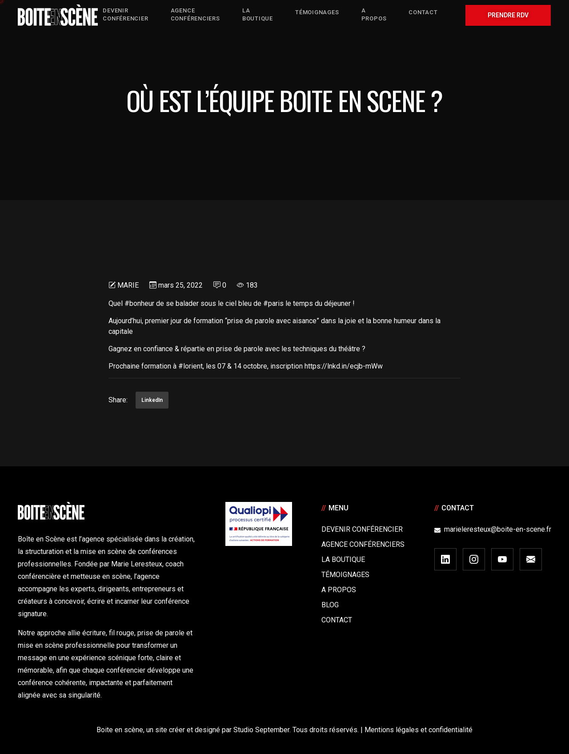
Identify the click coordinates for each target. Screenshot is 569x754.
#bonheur (139, 303)
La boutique (343, 559)
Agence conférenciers (363, 544)
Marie (128, 285)
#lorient (190, 366)
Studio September (261, 730)
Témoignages (345, 574)
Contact (336, 620)
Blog (330, 605)
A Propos (338, 590)
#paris (273, 303)
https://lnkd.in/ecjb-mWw (344, 366)
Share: (118, 400)
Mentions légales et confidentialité (419, 730)
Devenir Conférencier (362, 529)
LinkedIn (152, 400)
